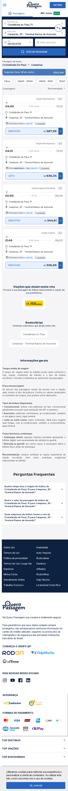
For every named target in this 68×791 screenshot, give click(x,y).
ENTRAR (57, 5)
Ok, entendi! (36, 785)
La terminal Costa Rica (48, 585)
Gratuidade (42, 547)
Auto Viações (43, 552)
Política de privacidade (15, 558)
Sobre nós (9, 547)
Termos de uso (11, 552)
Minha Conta (10, 574)
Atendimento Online (14, 579)
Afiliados (41, 568)
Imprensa (8, 568)
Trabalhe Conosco (13, 585)
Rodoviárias (42, 558)
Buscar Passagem (34, 52)
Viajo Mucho (43, 579)
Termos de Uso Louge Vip (17, 563)
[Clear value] (30, 42)
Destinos (41, 563)
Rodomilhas (42, 574)
